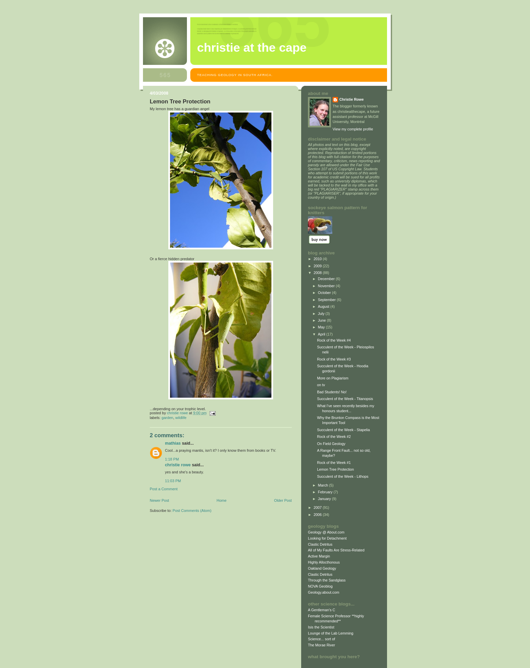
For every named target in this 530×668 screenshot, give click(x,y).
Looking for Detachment (327, 538)
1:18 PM (172, 459)
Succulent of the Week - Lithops (342, 476)
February (326, 492)
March (323, 485)
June (322, 320)
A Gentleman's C (321, 610)
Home (221, 500)
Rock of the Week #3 (334, 359)
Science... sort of (321, 639)
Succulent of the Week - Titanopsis (345, 399)
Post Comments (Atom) (192, 511)
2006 (318, 515)
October (325, 293)
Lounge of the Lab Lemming (330, 633)
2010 (318, 259)
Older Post (283, 500)
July (322, 314)
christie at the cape (252, 47)
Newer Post (159, 500)
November (327, 286)
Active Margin (319, 556)
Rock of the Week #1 (334, 463)
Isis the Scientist (321, 627)
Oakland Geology (322, 568)
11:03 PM (173, 481)
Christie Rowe (178, 465)
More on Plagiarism (332, 378)
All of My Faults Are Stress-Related (336, 550)
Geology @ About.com (326, 532)
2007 (318, 507)
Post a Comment (163, 489)
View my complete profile (353, 129)
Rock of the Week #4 (334, 340)
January (325, 499)
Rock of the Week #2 (334, 437)
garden (167, 418)
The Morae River (321, 645)
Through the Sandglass (326, 580)
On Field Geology (331, 444)
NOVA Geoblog (320, 586)
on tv (321, 385)
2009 (318, 266)
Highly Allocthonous (324, 562)
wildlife (181, 418)
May (322, 327)
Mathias (173, 443)
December (327, 279)
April (322, 334)
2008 (318, 273)
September (327, 300)
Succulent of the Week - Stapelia (343, 430)
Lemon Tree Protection (335, 469)
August (324, 306)
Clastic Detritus (320, 544)
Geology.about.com (323, 592)
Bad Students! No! (332, 392)
